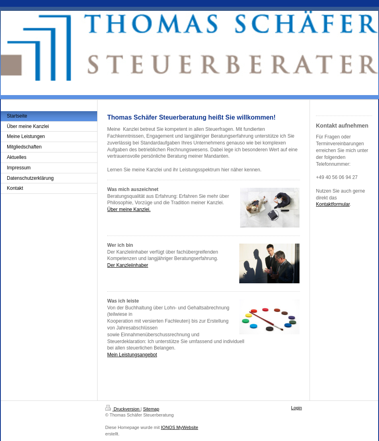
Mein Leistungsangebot (132, 355)
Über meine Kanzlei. (129, 209)
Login (296, 407)
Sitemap (151, 408)
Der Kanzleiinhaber (127, 265)
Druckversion (123, 408)
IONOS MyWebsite (179, 427)
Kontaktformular (333, 204)
